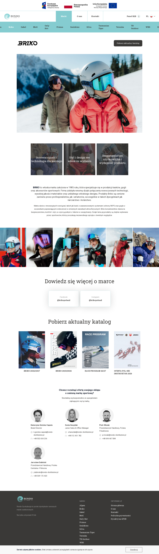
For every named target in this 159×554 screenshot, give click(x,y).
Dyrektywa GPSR (118, 519)
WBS (148, 27)
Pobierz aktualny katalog (128, 43)
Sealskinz (74, 27)
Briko (11, 27)
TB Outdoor (134, 27)
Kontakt (95, 16)
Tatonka (120, 27)
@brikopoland (63, 300)
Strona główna (117, 505)
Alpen (82, 505)
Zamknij (134, 549)
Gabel (23, 27)
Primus (60, 27)
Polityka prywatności (121, 515)
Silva (89, 27)
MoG (35, 27)
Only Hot (47, 27)
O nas (79, 16)
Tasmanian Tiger (104, 27)
